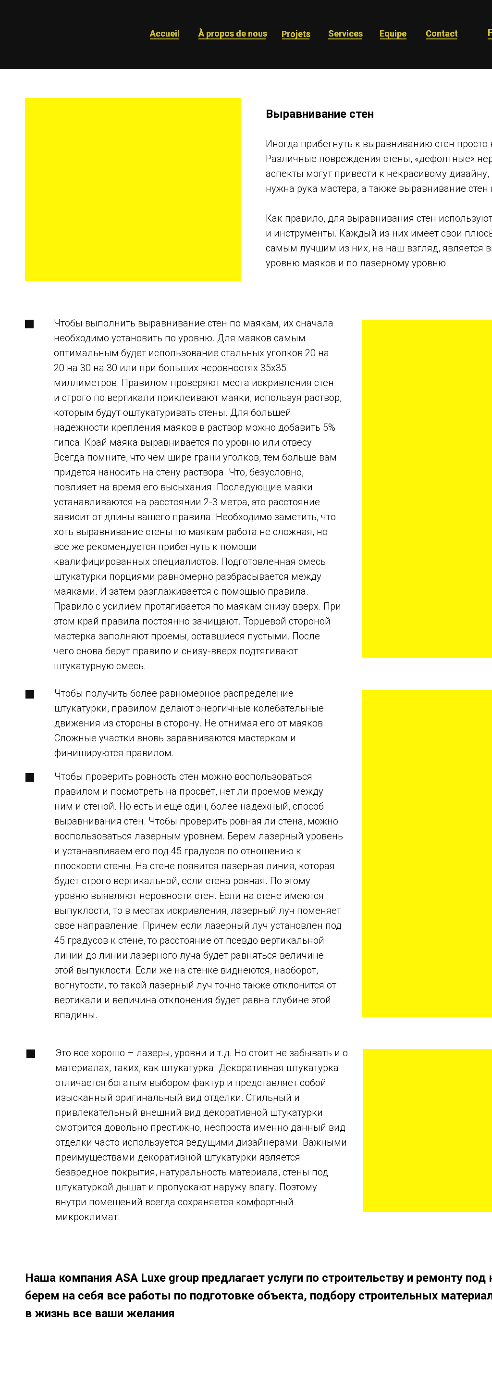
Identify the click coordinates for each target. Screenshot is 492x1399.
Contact (442, 33)
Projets (296, 34)
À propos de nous (232, 33)
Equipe (393, 33)
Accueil (165, 33)
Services (345, 33)
